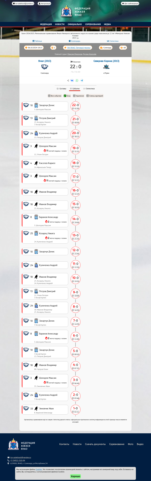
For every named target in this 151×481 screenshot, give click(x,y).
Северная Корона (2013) (106, 61)
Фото (130, 444)
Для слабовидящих (132, 3)
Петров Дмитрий (47, 291)
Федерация (46, 24)
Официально (75, 24)
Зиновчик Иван (46, 408)
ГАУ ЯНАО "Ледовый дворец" (79, 48)
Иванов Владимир (48, 364)
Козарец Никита (47, 233)
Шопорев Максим (47, 377)
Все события (54, 96)
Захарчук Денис (47, 349)
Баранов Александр (48, 333)
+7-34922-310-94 (17, 460)
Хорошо (75, 476)
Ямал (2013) (44, 61)
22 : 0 (75, 66)
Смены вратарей (94, 96)
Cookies (39, 469)
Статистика (114, 41)
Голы (67, 96)
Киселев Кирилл (47, 163)
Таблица (38, 41)
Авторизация (45, 3)
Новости (59, 24)
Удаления (78, 96)
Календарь (75, 41)
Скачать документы (95, 444)
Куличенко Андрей (48, 394)
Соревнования (93, 24)
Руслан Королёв (89, 54)
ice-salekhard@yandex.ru (24, 3)
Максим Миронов (74, 54)
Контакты (64, 444)
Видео (140, 444)
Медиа (107, 24)
